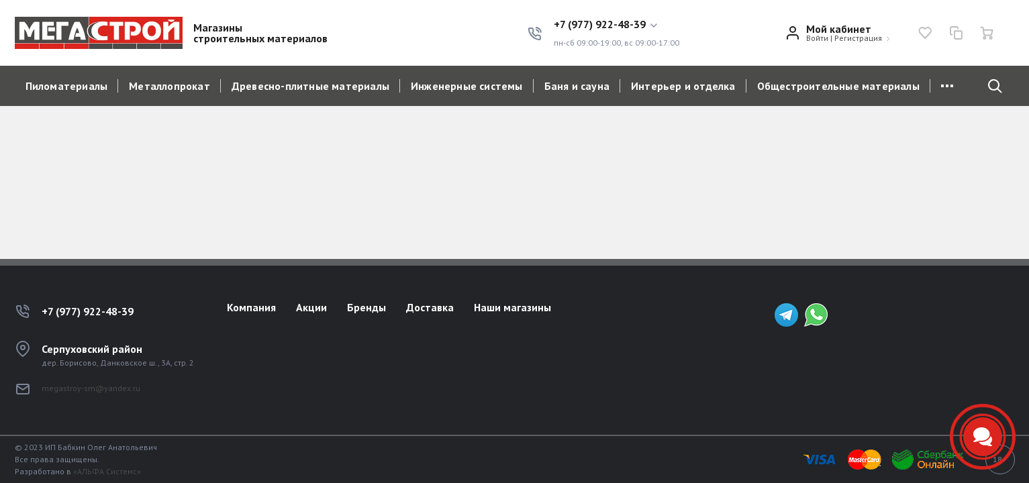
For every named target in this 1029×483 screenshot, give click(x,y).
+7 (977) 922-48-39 (88, 311)
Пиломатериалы (67, 86)
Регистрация (858, 38)
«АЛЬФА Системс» (107, 471)
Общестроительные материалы (838, 86)
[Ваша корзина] (986, 33)
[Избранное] (925, 33)
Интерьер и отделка (683, 86)
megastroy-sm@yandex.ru (91, 388)
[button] (616, 25)
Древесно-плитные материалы (310, 86)
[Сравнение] (956, 33)
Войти (817, 38)
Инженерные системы (467, 86)
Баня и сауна (576, 86)
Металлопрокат (169, 86)
